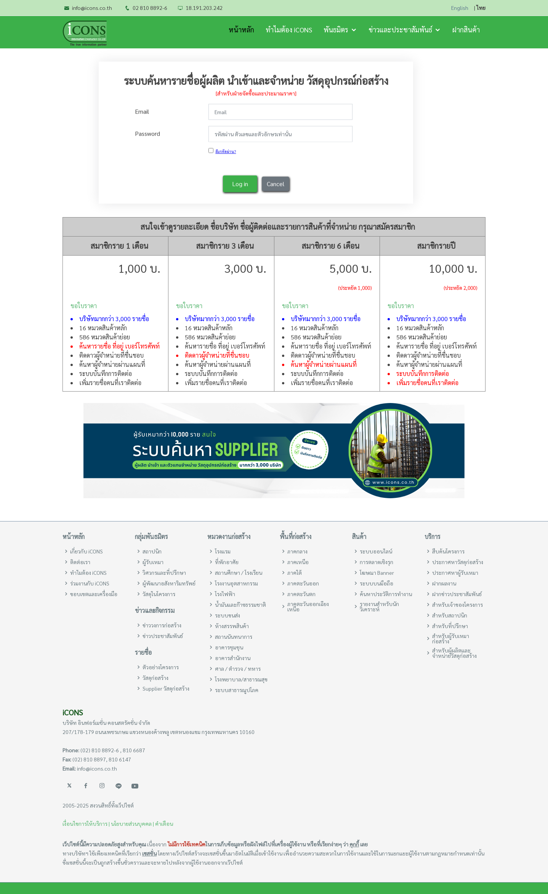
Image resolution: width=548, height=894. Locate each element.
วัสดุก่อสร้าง (155, 677)
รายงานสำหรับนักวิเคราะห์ (379, 606)
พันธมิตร (336, 29)
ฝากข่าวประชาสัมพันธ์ (457, 594)
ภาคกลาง (297, 551)
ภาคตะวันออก (303, 583)
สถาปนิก (152, 551)
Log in (240, 183)
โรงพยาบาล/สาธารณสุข (241, 679)
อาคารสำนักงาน (232, 658)
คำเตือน (164, 823)
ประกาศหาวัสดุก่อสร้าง (457, 562)
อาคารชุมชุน (229, 647)
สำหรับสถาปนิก (449, 615)
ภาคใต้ (294, 572)
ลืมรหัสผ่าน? (225, 151)
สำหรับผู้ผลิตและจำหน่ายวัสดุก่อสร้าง (454, 653)
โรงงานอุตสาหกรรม (236, 583)
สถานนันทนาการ (233, 636)
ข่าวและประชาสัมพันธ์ (400, 29)
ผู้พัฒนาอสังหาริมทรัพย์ (169, 583)
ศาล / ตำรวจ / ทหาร (238, 668)
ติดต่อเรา (80, 562)
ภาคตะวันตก (301, 594)
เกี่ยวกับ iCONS (86, 551)
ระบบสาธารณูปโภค (236, 689)
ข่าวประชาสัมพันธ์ (163, 635)
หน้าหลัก (241, 29)
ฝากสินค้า (466, 29)
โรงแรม (223, 551)
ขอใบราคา (84, 306)
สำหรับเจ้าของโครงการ (457, 604)
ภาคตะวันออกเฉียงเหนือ (308, 606)
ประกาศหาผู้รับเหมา (455, 572)
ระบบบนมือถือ (376, 583)
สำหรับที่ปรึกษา (450, 626)
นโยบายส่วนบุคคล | (132, 823)
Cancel (275, 183)
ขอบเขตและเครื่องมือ (93, 594)
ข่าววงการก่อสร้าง (162, 625)
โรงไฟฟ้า (225, 594)
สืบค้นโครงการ (448, 551)
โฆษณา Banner (377, 572)
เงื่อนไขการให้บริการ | (86, 823)
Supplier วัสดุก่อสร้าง (166, 688)
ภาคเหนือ (298, 562)
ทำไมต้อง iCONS (289, 29)
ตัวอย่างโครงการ (161, 667)
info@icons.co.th (92, 7)
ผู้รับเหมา (153, 562)
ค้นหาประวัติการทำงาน (386, 594)
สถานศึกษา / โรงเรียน (238, 572)
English (459, 8)
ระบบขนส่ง (227, 615)
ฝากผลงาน (444, 583)
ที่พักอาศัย (227, 562)
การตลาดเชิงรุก (376, 562)
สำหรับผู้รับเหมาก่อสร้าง (450, 638)
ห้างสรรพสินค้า (232, 626)
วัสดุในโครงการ (159, 594)
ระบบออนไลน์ (376, 551)
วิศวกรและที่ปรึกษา (164, 572)
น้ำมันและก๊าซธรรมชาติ (240, 604)
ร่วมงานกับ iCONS (89, 583)
